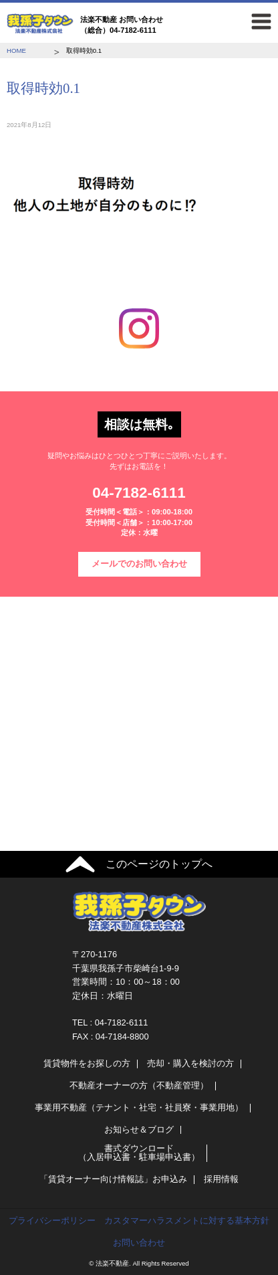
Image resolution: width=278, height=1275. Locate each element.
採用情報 (221, 1179)
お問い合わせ (139, 1243)
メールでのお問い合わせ (139, 564)
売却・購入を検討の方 (190, 1063)
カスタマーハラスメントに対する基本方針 (186, 1220)
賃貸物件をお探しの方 (86, 1063)
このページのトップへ (159, 864)
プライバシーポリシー (52, 1220)
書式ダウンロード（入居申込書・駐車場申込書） (139, 1152)
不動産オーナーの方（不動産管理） (139, 1085)
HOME (16, 50)
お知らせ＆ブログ (139, 1129)
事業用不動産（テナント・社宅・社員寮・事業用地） (139, 1107)
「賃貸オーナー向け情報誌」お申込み (113, 1179)
